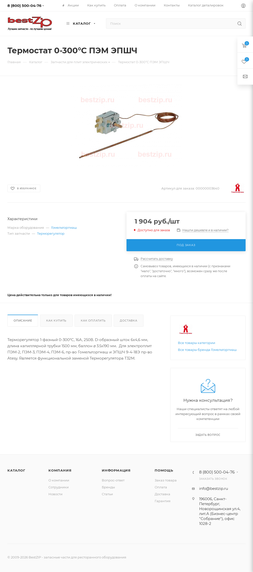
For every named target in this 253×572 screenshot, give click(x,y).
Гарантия (162, 501)
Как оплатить (93, 320)
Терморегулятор (50, 233)
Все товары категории (196, 343)
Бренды (108, 487)
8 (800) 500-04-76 (24, 5)
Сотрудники (58, 487)
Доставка (128, 320)
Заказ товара (166, 480)
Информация (116, 470)
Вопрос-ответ (113, 480)
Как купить (56, 320)
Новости (55, 494)
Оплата (161, 487)
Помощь (164, 470)
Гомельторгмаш (64, 227)
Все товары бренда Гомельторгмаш (207, 350)
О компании (58, 480)
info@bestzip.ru (213, 488)
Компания (59, 470)
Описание (23, 320)
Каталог (16, 470)
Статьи (107, 494)
